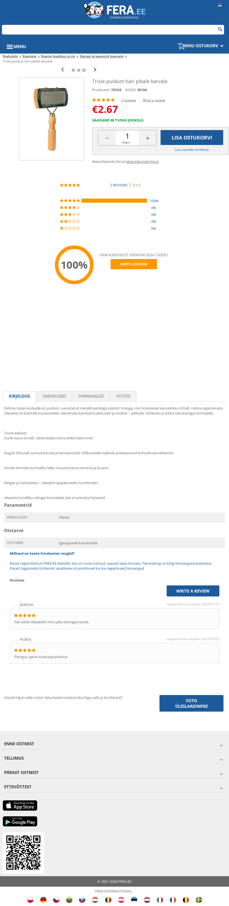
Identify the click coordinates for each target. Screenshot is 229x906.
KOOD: (130, 89)
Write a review (154, 100)
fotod (123, 396)
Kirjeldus (19, 396)
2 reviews (128, 100)
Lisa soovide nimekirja (192, 149)
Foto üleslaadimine (191, 703)
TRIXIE (116, 90)
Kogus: (126, 142)
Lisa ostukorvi (192, 137)
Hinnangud (91, 396)
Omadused (54, 396)
